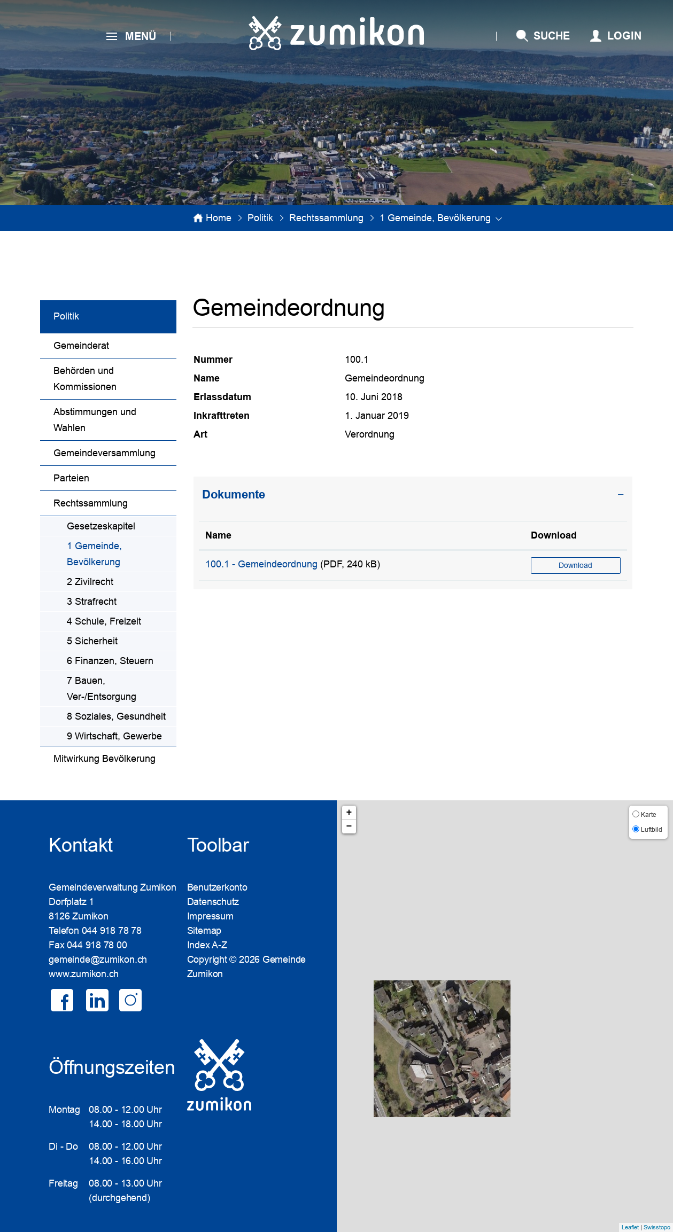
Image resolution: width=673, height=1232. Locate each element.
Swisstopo (657, 1227)
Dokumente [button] (233, 494)
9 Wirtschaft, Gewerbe (114, 736)
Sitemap (204, 930)
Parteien (71, 478)
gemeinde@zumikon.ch (98, 959)
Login (624, 36)
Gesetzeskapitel (101, 526)
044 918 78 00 (97, 945)
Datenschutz (213, 901)
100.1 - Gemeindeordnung (261, 564)
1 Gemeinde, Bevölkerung (121, 554)
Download (575, 565)
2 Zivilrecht (90, 581)
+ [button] (349, 812)
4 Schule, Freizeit (104, 621)
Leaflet (630, 1227)
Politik (66, 316)
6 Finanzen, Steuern (110, 661)
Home (218, 218)
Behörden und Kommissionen (85, 378)
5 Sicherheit (92, 641)
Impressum (210, 916)
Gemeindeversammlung (104, 453)
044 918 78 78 (112, 930)
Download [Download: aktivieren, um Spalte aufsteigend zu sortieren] (554, 535)
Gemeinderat (81, 345)
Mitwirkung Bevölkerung (104, 758)
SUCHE (551, 36)
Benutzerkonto (217, 887)
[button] (260, 218)
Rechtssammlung (90, 503)
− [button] (349, 826)
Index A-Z (207, 945)
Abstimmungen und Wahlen (94, 420)
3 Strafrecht (92, 601)
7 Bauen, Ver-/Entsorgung (101, 688)
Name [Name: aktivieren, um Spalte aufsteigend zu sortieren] (218, 535)
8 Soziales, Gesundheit (116, 716)
